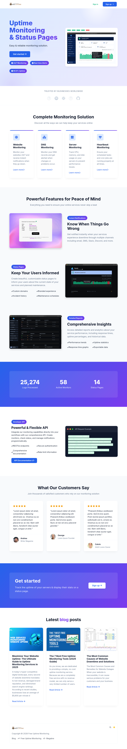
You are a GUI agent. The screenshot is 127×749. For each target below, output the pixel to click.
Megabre (48, 738)
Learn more (18, 177)
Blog (14, 738)
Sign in (95, 4)
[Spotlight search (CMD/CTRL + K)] (110, 727)
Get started (20, 54)
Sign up (110, 4)
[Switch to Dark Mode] (114, 727)
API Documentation (24, 468)
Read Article (18, 709)
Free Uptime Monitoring (29, 738)
